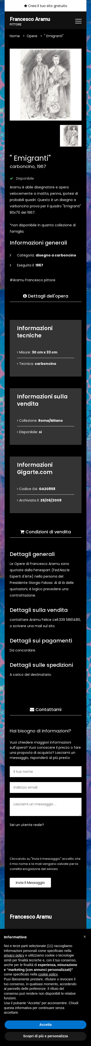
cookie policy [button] (48, 974)
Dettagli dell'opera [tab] (45, 296)
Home (15, 36)
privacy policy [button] (14, 955)
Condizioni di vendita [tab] (45, 532)
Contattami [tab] (45, 710)
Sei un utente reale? (27, 825)
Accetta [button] (45, 1025)
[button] (85, 937)
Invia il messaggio (30, 882)
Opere (32, 36)
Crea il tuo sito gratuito (45, 5)
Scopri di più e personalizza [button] (45, 1036)
